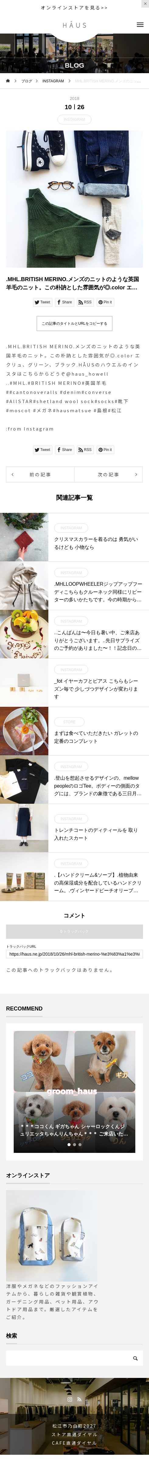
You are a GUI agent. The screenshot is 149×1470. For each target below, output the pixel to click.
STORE (69, 722)
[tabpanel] (74, 1092)
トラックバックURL (21, 946)
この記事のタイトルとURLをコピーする (74, 323)
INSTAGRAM (74, 119)
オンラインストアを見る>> (74, 7)
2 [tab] (75, 1144)
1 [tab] (69, 1144)
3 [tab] (80, 1144)
